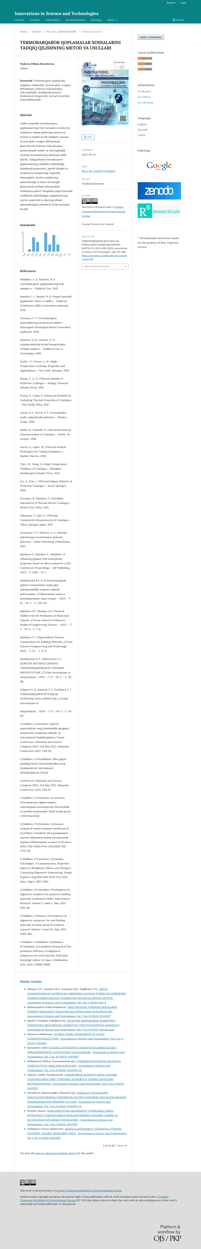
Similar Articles (31, 981)
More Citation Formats (97, 266)
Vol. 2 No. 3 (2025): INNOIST (61, 31)
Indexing (96, 19)
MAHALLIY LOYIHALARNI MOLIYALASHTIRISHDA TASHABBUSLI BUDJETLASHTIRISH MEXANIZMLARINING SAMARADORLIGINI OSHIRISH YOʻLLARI (76, 1097)
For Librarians (146, 102)
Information (52, 19)
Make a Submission (150, 37)
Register (171, 2)
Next (120, 1145)
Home (23, 31)
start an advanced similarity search (56, 1153)
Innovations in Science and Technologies (57, 13)
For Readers (144, 91)
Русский (143, 129)
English (142, 124)
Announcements (75, 19)
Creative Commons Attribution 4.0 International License (103, 211)
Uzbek (141, 135)
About (111, 19)
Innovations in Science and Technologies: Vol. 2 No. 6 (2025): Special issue (70, 1029)
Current (19, 19)
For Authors (144, 96)
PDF (89, 137)
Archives (35, 19)
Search (178, 19)
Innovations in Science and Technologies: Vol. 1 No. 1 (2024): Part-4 (66, 1002)
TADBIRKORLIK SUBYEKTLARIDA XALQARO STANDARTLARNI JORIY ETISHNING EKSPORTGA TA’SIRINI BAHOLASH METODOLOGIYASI (72, 1079)
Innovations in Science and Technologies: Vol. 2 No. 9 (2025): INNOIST (68, 1016)
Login (183, 2)
